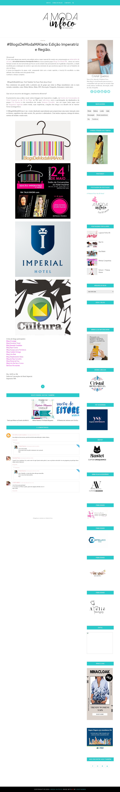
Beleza (95, 111)
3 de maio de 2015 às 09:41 (33, 446)
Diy (89, 119)
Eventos (42, 40)
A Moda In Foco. (56, 789)
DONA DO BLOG (57, 2)
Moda (89, 111)
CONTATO (68, 2)
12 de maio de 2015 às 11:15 (27, 482)
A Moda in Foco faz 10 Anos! (95, 193)
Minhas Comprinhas (105, 261)
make (107, 111)
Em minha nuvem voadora (20, 435)
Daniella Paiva (16, 458)
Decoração (91, 115)
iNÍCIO (48, 2)
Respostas (17, 442)
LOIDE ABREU (16, 482)
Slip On (101, 242)
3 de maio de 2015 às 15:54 (33, 471)
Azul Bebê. (102, 251)
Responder (15, 440)
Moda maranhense (102, 115)
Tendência (95, 119)
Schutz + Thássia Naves (104, 271)
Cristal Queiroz (22, 446)
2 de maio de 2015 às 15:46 (33, 435)
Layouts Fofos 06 (104, 233)
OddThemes (81, 789)
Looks (102, 111)
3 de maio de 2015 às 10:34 (27, 458)
